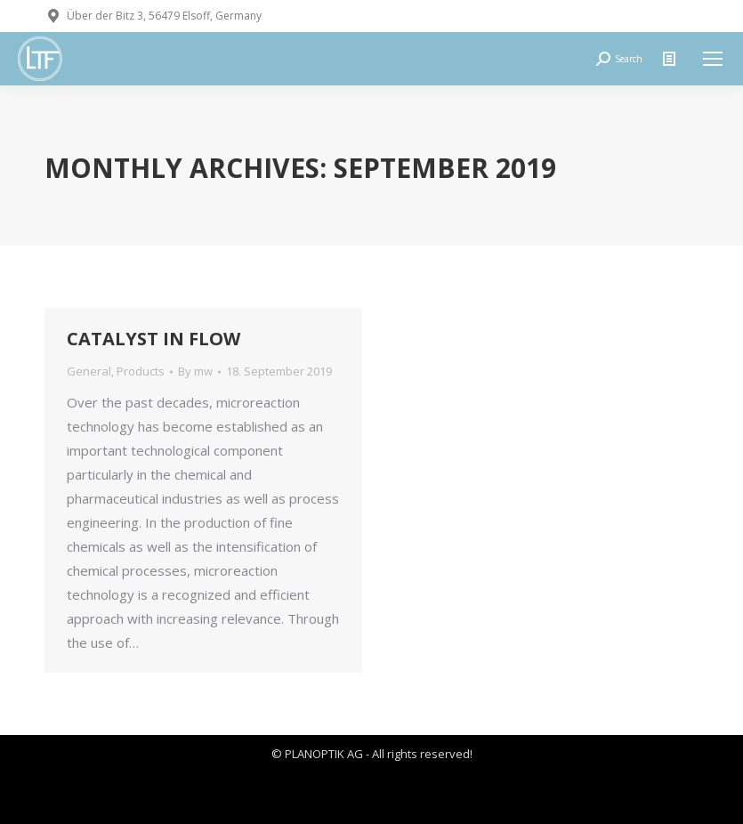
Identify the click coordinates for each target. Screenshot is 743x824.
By (195, 371)
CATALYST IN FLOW (153, 339)
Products (141, 371)
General (89, 371)
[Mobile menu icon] (712, 58)
